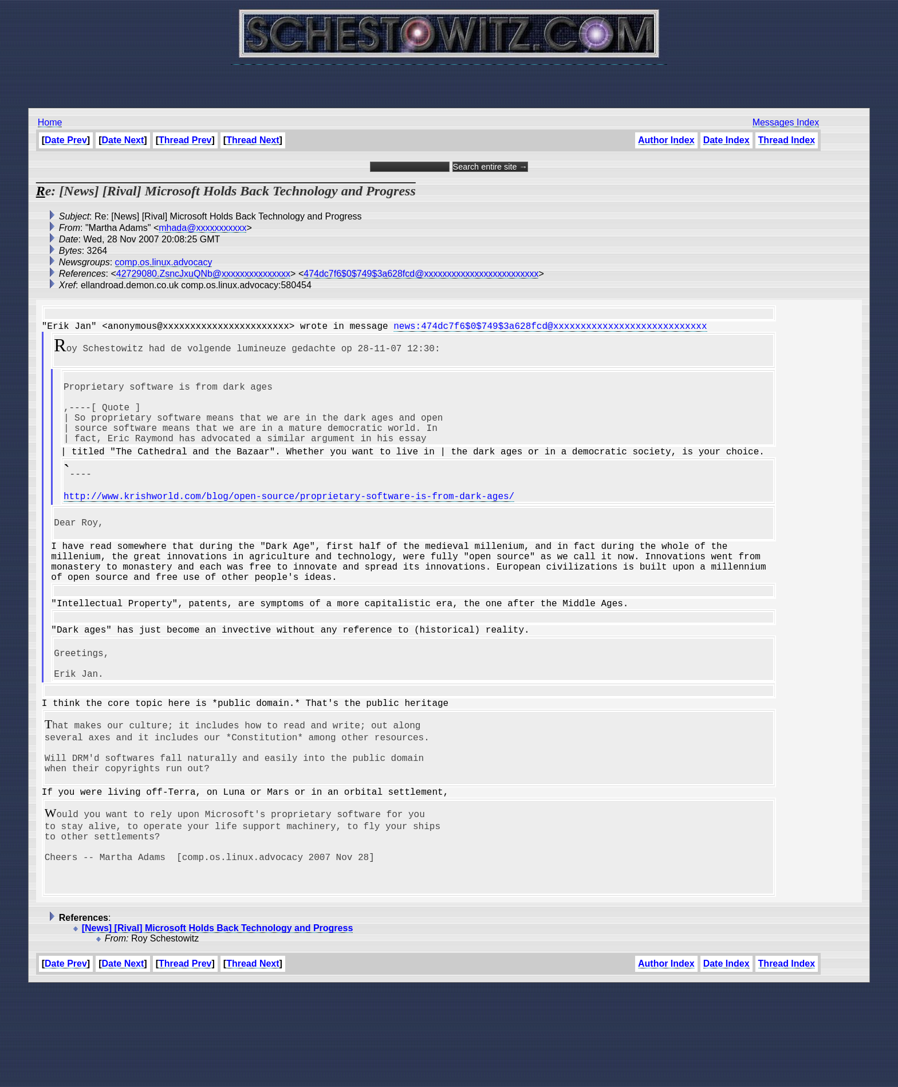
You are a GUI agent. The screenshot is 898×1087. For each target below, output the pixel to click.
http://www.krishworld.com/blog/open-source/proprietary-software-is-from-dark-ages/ (289, 525)
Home (50, 122)
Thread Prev (185, 140)
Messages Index (786, 122)
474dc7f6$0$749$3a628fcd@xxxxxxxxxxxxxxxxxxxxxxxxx (421, 273)
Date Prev (66, 140)
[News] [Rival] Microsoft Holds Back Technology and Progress (217, 1026)
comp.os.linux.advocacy (163, 262)
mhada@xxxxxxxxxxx (202, 228)
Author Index (666, 140)
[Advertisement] (449, 80)
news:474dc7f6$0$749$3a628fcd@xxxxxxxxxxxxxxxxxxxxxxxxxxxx (550, 330)
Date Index (726, 140)
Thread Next (252, 140)
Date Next (123, 140)
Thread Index (787, 140)
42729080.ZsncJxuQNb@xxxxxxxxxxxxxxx (203, 273)
